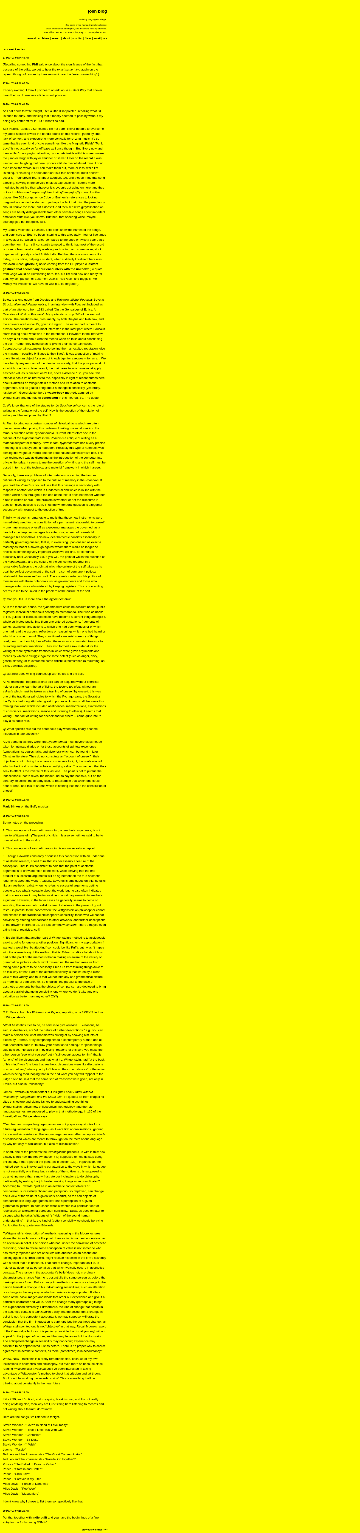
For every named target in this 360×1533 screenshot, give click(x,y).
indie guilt (40, 1517)
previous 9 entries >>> (94, 1529)
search (55, 38)
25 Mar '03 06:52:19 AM (16, 1005)
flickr (88, 38)
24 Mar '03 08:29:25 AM (16, 1392)
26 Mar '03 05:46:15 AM (16, 799)
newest (31, 38)
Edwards (17, 383)
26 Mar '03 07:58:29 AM (16, 292)
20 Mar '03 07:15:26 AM (16, 1510)
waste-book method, (62, 392)
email (97, 38)
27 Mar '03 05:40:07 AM (16, 83)
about (66, 38)
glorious (31, 264)
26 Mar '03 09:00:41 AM (16, 104)
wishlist (77, 38)
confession (50, 397)
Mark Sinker (11, 806)
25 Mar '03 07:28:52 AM (16, 815)
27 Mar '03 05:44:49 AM (16, 57)
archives (43, 38)
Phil (35, 64)
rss (105, 38)
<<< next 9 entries (14, 49)
